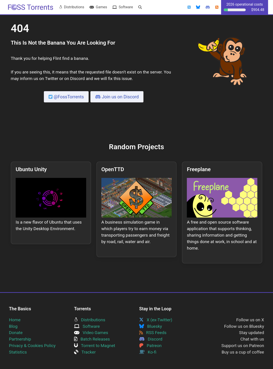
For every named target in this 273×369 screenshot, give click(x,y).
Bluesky (150, 326)
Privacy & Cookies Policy (32, 345)
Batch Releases (92, 339)
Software (122, 7)
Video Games (91, 332)
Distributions (71, 7)
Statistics (18, 352)
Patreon (150, 345)
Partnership (20, 339)
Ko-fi (147, 352)
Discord (150, 339)
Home (15, 319)
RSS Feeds (152, 332)
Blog (13, 326)
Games (98, 7)
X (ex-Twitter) (155, 319)
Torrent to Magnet (94, 345)
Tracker (85, 352)
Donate (16, 332)
